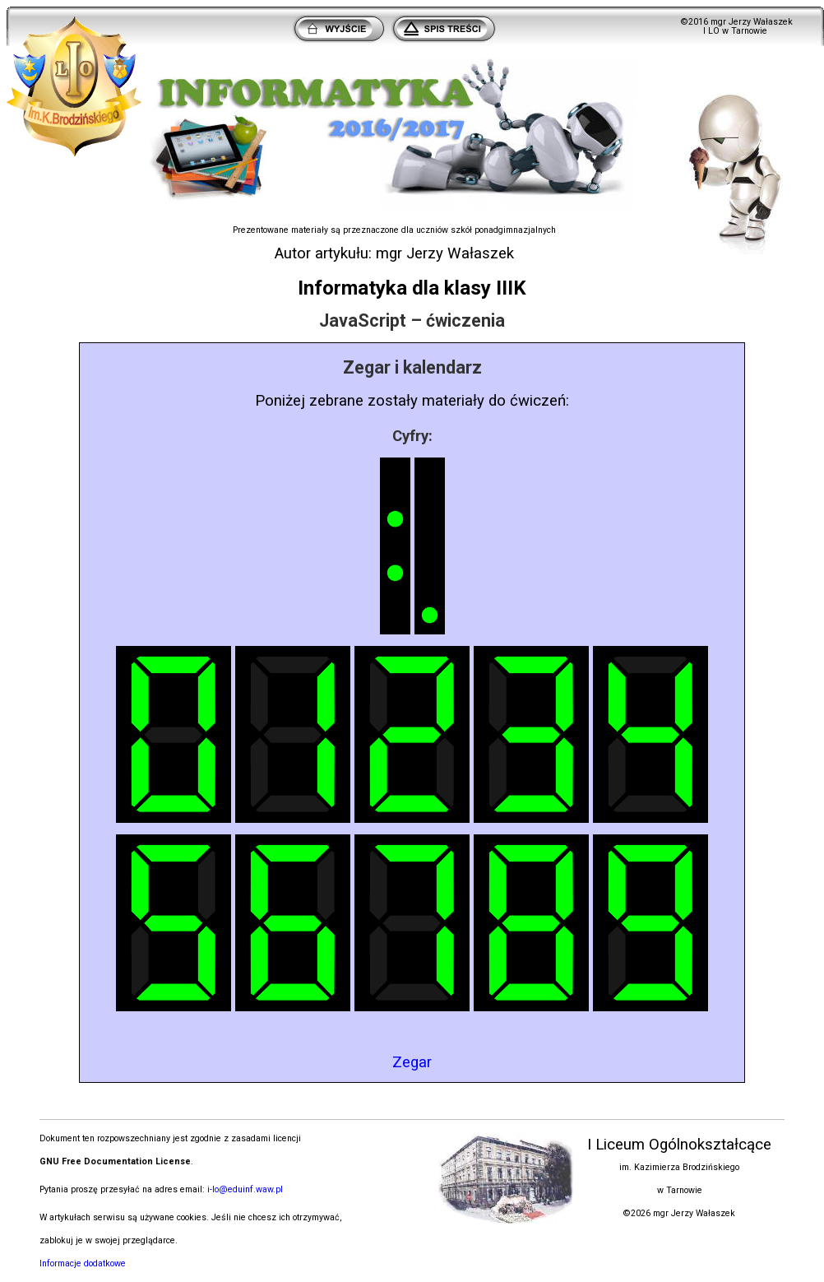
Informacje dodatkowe (82, 1263)
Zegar (412, 1062)
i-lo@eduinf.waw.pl (245, 1189)
